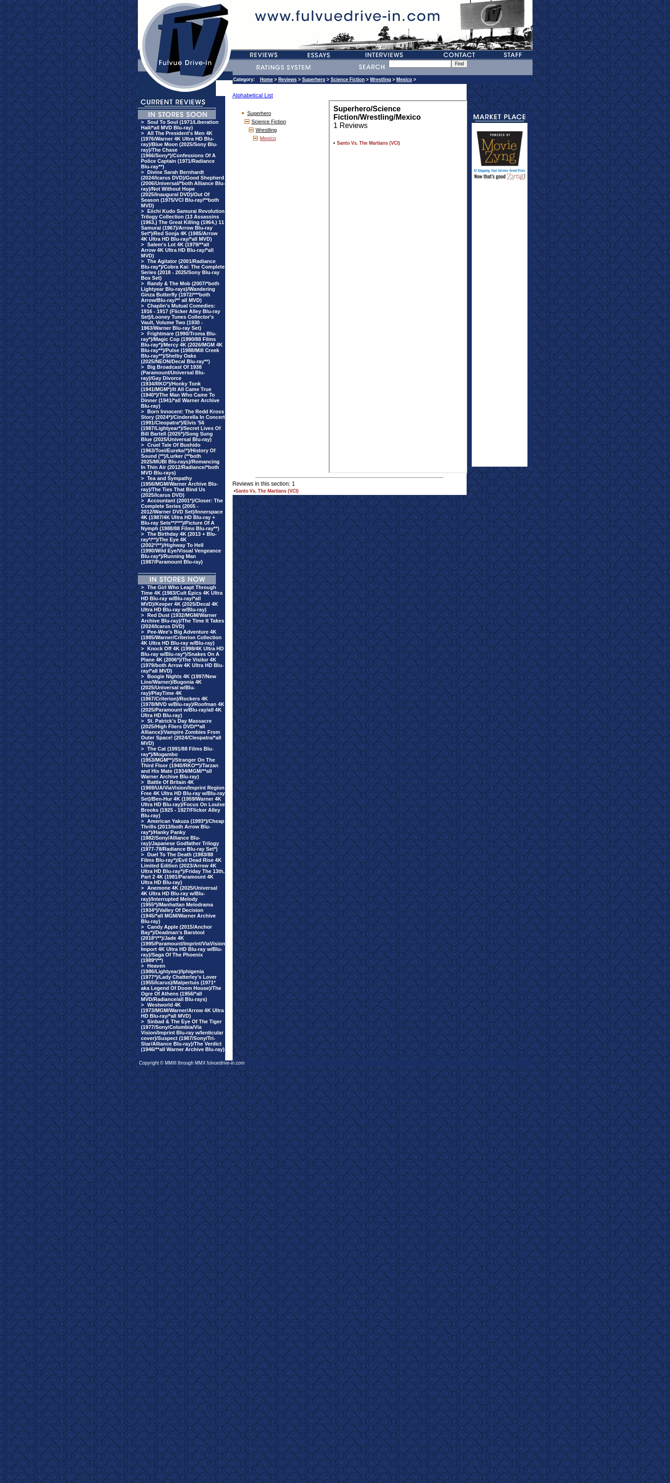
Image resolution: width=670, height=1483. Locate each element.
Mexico (404, 79)
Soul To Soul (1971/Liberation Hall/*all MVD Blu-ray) (180, 124)
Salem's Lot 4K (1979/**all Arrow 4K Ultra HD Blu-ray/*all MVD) (177, 250)
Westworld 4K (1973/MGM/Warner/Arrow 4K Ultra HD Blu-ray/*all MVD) (182, 1010)
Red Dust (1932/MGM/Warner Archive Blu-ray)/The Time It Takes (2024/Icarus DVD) (182, 620)
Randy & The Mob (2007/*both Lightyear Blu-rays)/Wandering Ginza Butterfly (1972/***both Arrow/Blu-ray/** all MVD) (180, 292)
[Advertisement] (499, 327)
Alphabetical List (253, 95)
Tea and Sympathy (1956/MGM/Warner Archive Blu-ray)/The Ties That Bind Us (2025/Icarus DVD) (179, 486)
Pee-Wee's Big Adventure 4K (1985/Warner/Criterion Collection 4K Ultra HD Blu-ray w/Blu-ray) (181, 637)
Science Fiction (347, 79)
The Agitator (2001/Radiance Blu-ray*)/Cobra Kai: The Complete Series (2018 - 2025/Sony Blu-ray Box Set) (183, 269)
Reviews (287, 79)
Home (266, 79)
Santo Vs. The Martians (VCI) (267, 491)
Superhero (313, 79)
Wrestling (380, 79)
